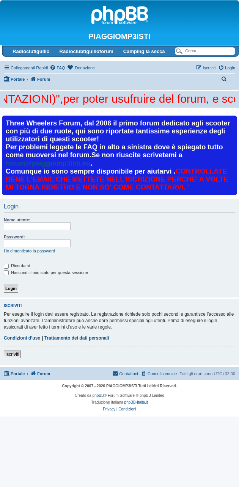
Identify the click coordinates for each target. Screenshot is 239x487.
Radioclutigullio (31, 51)
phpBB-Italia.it (136, 402)
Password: (14, 237)
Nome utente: (17, 220)
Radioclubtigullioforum (86, 51)
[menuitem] (57, 67)
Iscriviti (12, 354)
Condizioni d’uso (22, 338)
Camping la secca (144, 51)
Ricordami (17, 265)
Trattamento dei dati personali (76, 338)
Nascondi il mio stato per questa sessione (46, 272)
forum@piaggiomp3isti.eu (48, 163)
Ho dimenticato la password (29, 251)
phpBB (98, 395)
